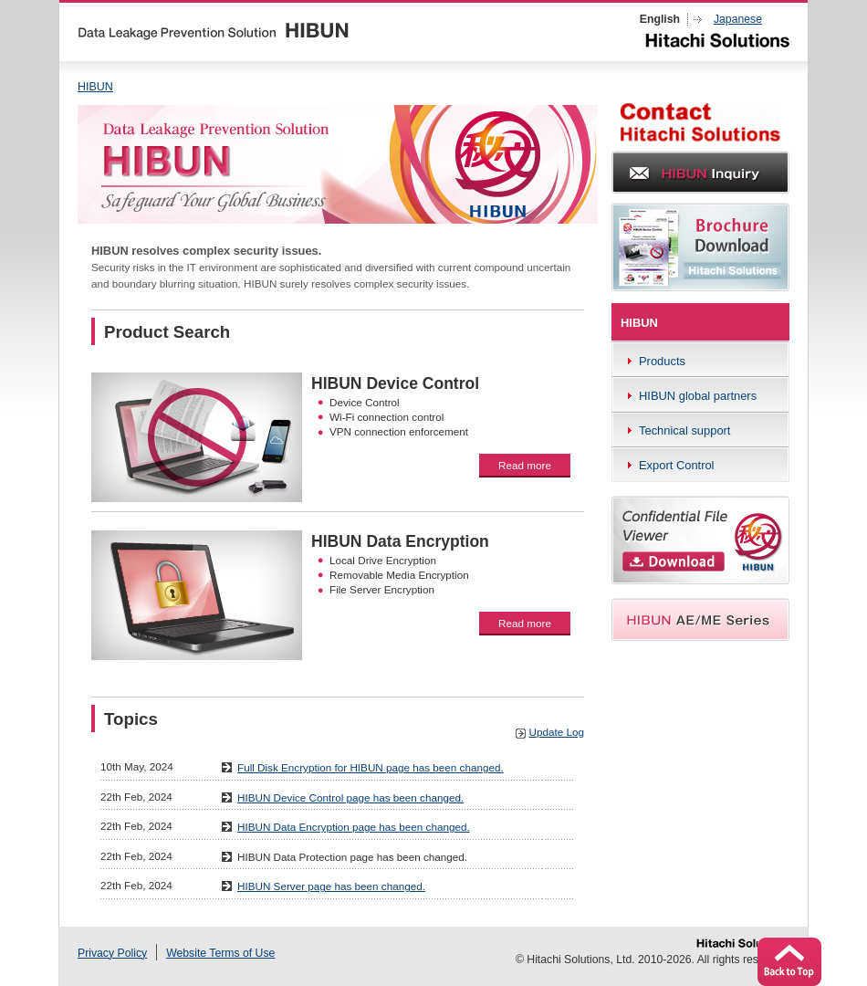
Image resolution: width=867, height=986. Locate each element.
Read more (524, 465)
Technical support (684, 430)
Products (662, 361)
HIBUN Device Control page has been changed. (350, 797)
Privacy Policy (112, 953)
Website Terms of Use (220, 953)
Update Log (556, 732)
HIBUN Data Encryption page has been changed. (353, 827)
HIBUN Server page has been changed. (331, 886)
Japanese (738, 19)
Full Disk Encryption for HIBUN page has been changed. (370, 767)
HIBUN (95, 86)
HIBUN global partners (698, 396)
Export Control (677, 465)
